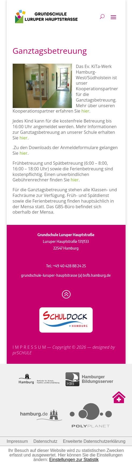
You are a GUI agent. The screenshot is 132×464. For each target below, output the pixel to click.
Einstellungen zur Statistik (74, 459)
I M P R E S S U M (29, 347)
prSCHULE (22, 353)
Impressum (17, 441)
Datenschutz (45, 441)
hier (85, 111)
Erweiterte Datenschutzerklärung (94, 441)
